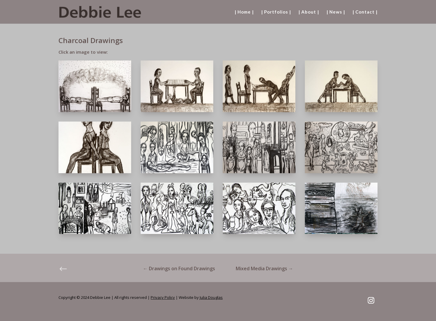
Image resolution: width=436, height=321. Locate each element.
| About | (308, 12)
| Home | (244, 12)
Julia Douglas (211, 297)
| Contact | (365, 12)
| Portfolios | (276, 12)
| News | (335, 12)
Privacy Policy (163, 297)
